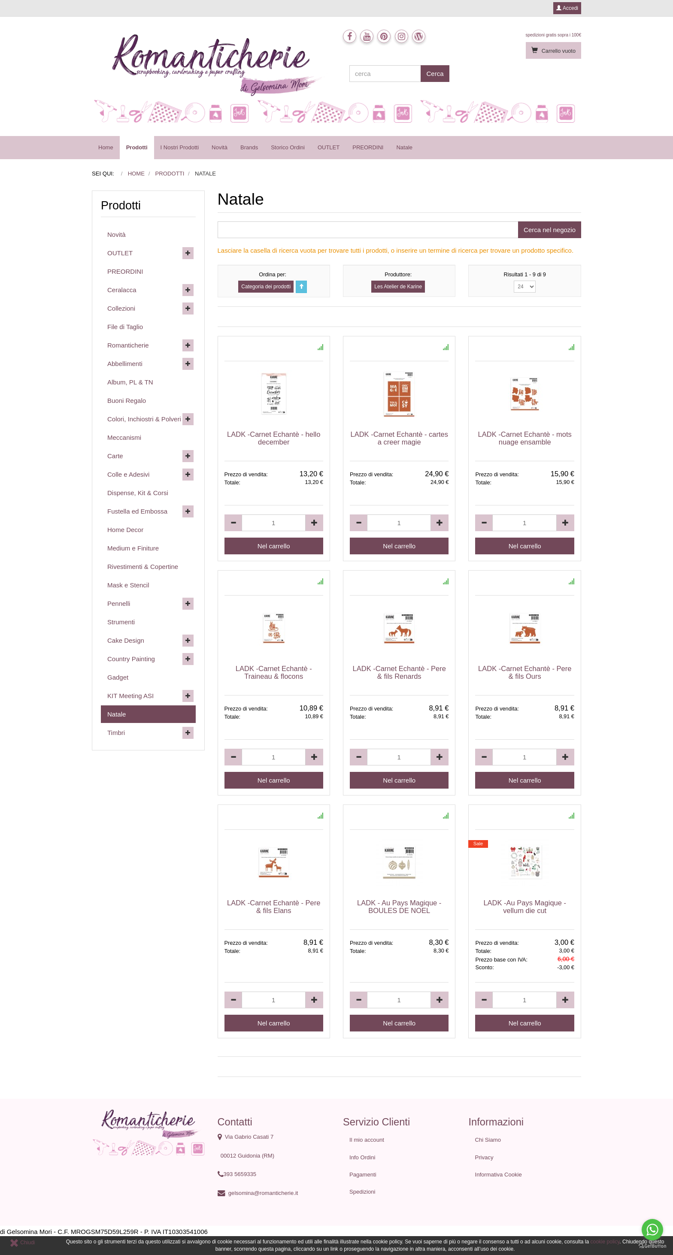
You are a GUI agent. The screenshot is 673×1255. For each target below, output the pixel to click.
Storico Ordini (288, 147)
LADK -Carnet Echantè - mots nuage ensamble (525, 438)
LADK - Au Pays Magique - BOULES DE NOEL (399, 906)
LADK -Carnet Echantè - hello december (273, 438)
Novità (219, 147)
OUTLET (329, 147)
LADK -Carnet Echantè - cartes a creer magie (399, 438)
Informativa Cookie (498, 1174)
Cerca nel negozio (550, 229)
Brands (249, 147)
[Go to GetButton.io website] (652, 1246)
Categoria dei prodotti (266, 287)
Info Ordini (362, 1157)
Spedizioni (362, 1191)
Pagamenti (362, 1174)
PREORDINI (367, 147)
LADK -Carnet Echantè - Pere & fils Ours (524, 672)
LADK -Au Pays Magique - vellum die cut (524, 906)
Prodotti (137, 147)
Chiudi (22, 1243)
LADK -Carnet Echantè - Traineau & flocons (274, 672)
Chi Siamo (488, 1140)
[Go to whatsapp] (652, 1229)
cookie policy (605, 1242)
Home (105, 147)
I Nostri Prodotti (180, 147)
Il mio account (366, 1140)
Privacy (484, 1157)
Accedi (567, 8)
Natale (404, 147)
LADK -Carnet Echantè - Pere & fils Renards (399, 672)
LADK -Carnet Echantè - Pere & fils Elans (273, 906)
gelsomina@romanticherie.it (263, 1193)
